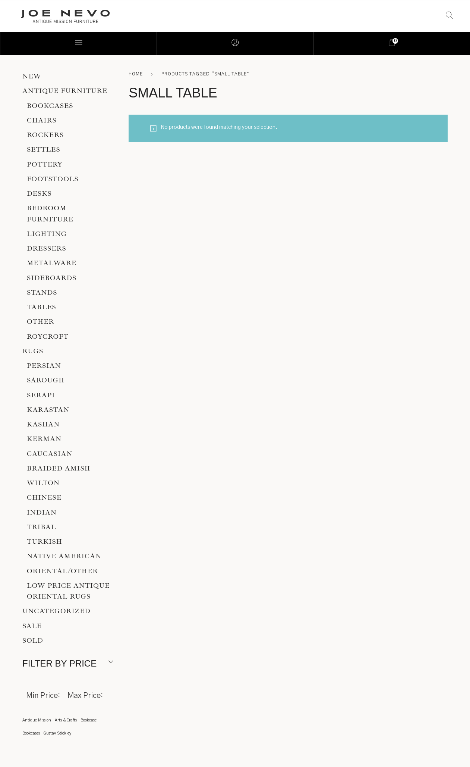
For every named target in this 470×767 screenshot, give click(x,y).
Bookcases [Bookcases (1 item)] (31, 733)
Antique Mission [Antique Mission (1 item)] (36, 720)
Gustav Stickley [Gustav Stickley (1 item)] (57, 733)
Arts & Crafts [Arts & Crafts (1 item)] (66, 720)
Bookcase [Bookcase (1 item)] (89, 720)
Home (136, 74)
